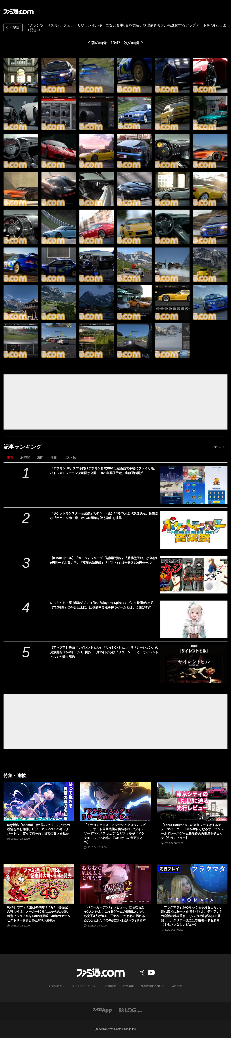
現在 (10, 457)
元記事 (12, 28)
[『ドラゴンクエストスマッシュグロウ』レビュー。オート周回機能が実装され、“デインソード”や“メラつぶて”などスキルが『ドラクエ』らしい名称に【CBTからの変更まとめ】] (115, 801)
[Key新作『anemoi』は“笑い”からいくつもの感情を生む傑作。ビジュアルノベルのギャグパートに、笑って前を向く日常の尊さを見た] (39, 801)
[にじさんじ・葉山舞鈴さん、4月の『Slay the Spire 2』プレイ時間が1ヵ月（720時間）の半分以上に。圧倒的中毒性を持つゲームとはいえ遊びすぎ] (194, 619)
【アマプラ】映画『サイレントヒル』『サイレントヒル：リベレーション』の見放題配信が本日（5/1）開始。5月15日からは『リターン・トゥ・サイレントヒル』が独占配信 (104, 652)
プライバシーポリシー (85, 986)
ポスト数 (70, 457)
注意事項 (128, 986)
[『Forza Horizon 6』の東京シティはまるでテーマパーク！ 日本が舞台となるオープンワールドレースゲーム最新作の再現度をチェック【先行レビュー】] (192, 801)
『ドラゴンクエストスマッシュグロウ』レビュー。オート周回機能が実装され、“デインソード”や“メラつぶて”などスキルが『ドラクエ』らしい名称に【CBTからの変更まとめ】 (115, 833)
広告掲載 (176, 986)
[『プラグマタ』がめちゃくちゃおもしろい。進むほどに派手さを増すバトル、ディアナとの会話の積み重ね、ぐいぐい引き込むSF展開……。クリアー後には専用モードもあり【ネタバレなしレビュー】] (192, 884)
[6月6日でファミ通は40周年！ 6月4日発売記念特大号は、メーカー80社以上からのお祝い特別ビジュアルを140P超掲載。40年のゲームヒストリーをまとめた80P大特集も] (39, 884)
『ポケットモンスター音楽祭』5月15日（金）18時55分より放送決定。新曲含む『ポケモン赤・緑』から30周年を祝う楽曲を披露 (104, 516)
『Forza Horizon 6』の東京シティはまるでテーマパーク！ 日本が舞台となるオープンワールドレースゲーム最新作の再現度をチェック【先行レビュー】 (192, 831)
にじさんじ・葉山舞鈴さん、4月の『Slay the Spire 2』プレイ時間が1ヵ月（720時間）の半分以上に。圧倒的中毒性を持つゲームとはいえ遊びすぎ (102, 605)
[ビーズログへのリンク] (130, 1010)
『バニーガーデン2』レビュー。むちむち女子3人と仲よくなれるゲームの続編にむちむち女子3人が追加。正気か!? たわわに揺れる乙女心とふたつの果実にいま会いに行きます (115, 914)
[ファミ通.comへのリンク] (19, 11)
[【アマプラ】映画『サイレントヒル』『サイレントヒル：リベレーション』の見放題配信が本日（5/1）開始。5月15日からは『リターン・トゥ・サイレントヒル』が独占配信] (194, 664)
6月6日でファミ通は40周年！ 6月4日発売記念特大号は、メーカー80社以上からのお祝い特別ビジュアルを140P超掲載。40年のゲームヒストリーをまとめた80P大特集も (38, 914)
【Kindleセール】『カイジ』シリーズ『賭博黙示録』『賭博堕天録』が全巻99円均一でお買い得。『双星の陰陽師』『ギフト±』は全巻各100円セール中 (103, 560)
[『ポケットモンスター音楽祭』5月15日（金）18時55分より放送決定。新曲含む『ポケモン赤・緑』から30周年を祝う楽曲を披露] (194, 530)
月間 (53, 457)
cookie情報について (152, 986)
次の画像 (132, 43)
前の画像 (99, 43)
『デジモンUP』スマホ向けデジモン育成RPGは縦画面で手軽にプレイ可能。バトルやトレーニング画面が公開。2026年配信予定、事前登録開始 (103, 471)
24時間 (25, 457)
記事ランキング (23, 447)
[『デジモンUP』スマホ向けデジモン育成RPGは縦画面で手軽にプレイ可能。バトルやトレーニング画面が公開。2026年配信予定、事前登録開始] (194, 485)
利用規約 (110, 986)
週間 (40, 457)
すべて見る (220, 446)
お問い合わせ (57, 986)
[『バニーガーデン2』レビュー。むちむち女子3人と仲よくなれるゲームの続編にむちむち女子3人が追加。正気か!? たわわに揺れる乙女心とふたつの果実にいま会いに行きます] (115, 884)
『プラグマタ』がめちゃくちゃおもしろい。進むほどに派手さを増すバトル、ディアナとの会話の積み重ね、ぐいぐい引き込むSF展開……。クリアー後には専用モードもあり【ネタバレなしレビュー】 (192, 916)
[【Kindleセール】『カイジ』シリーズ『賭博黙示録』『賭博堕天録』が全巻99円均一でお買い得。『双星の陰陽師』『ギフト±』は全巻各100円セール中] (194, 574)
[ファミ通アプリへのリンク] (102, 1010)
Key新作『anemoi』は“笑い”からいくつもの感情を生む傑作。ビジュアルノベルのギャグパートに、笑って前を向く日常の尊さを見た (38, 829)
